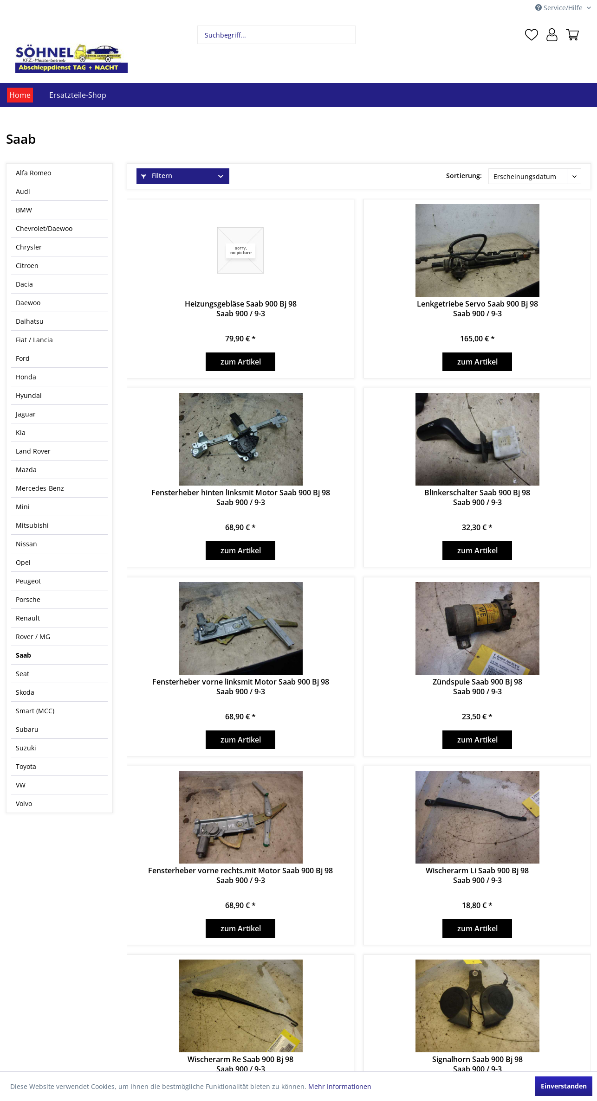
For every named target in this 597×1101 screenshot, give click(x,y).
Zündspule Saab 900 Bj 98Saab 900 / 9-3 (477, 687)
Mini (23, 506)
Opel (23, 562)
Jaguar (26, 414)
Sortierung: (464, 175)
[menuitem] (276, 35)
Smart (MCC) (35, 710)
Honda (26, 376)
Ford (23, 358)
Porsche (28, 599)
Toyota (26, 766)
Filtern (156, 175)
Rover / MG (33, 636)
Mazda (26, 469)
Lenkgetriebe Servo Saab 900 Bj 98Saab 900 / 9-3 (477, 309)
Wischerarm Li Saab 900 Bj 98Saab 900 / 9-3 (477, 875)
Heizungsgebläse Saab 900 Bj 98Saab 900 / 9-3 (241, 309)
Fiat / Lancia (34, 339)
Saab (23, 655)
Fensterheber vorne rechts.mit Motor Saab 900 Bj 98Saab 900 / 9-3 (240, 875)
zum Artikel (241, 362)
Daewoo (28, 302)
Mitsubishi (32, 525)
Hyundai (29, 395)
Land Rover (33, 451)
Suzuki (26, 747)
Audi (23, 191)
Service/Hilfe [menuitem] (559, 7)
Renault (28, 618)
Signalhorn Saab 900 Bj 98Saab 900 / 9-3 (477, 1064)
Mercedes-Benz (40, 488)
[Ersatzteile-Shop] (78, 95)
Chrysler (29, 247)
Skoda (25, 692)
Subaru (27, 729)
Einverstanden (564, 1086)
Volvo (24, 803)
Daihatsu (30, 321)
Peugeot (28, 580)
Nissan (26, 543)
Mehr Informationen (339, 1086)
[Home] (20, 95)
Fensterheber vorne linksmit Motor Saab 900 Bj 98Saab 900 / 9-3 (240, 687)
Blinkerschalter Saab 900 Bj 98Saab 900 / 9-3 (477, 497)
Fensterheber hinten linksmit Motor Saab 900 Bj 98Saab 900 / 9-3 (240, 497)
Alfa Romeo (33, 172)
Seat (22, 673)
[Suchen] (347, 35)
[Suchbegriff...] (276, 35)
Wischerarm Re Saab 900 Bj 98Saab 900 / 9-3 (240, 1064)
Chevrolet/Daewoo (44, 228)
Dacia (24, 284)
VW (21, 785)
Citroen (27, 265)
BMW (24, 209)
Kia (21, 432)
